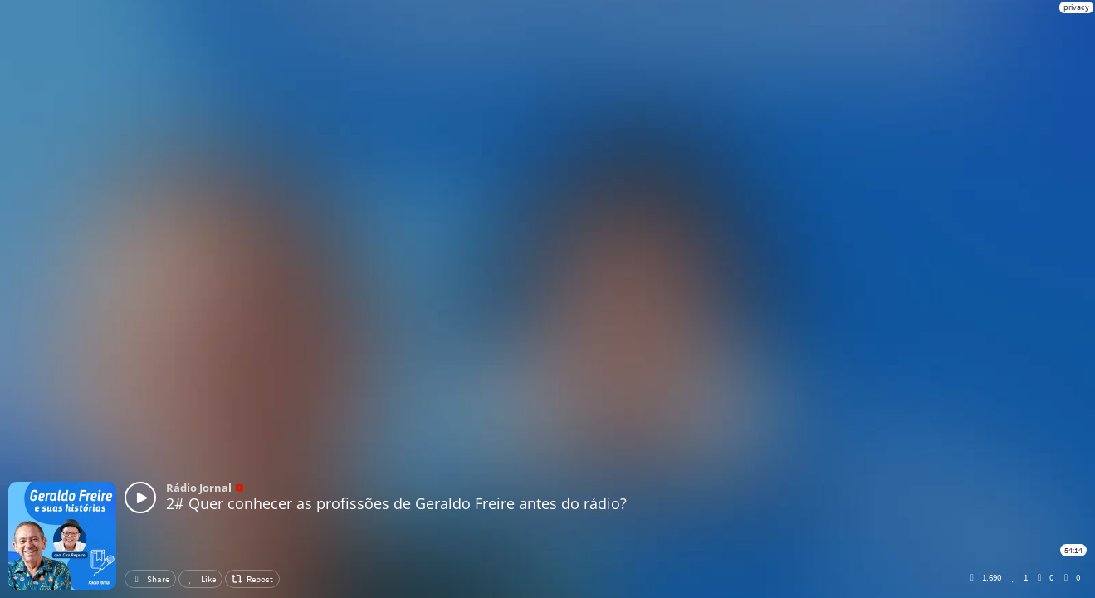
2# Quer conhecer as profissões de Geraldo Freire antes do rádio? (396, 503)
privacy (1076, 7)
